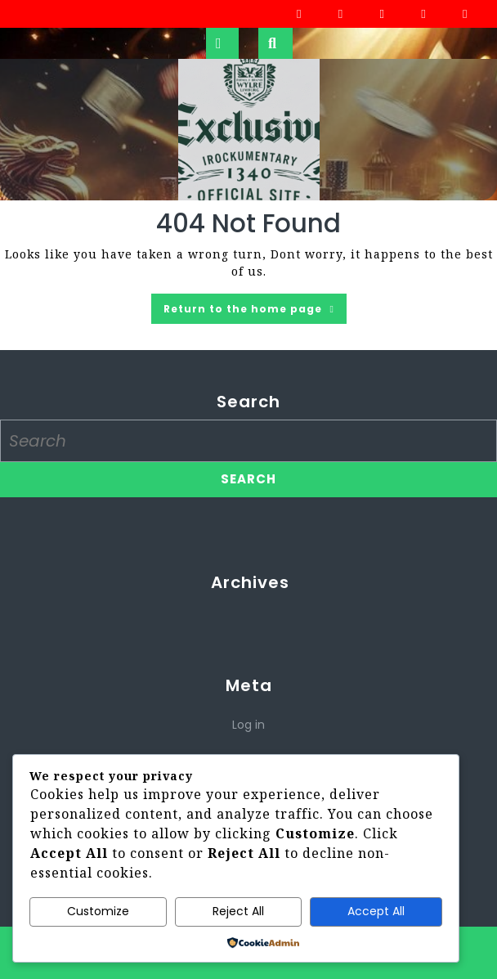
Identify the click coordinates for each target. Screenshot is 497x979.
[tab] (222, 43)
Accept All (376, 911)
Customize (98, 911)
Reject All (238, 911)
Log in (248, 724)
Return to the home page (255, 311)
